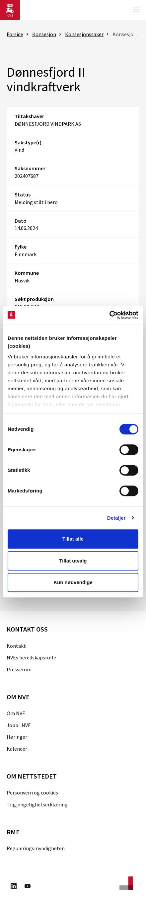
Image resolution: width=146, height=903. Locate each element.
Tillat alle (73, 539)
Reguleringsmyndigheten (36, 848)
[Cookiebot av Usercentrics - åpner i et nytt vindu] (109, 315)
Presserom (19, 669)
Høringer (17, 736)
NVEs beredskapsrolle (31, 657)
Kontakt (16, 645)
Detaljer (116, 518)
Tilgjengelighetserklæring (37, 804)
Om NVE (16, 713)
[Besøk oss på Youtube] (28, 887)
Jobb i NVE (19, 725)
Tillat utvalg (73, 561)
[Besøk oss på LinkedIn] (14, 887)
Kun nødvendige (73, 582)
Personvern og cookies (32, 792)
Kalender (17, 748)
